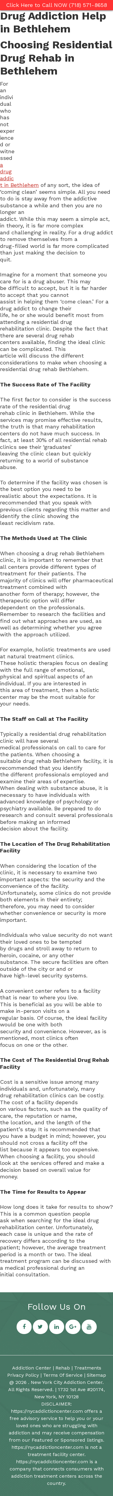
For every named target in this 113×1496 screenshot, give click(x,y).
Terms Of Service (63, 1375)
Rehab (62, 1368)
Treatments (87, 1368)
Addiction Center (31, 1368)
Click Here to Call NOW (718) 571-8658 (56, 5)
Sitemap (96, 1375)
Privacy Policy (23, 1375)
